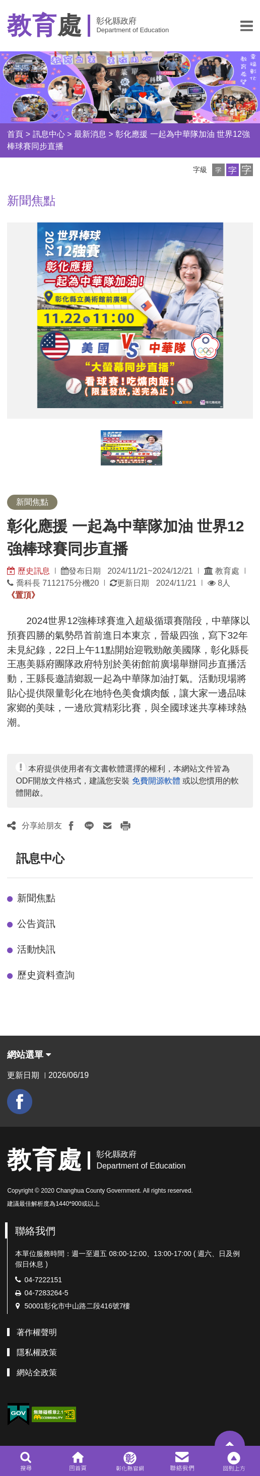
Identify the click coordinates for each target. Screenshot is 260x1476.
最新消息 (90, 134)
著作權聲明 (37, 1332)
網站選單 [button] (29, 1055)
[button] (246, 26)
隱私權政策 (37, 1352)
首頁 (15, 134)
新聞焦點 (36, 898)
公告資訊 (36, 923)
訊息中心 (49, 134)
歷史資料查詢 (46, 975)
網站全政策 (37, 1372)
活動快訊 (36, 949)
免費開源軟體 (156, 780)
